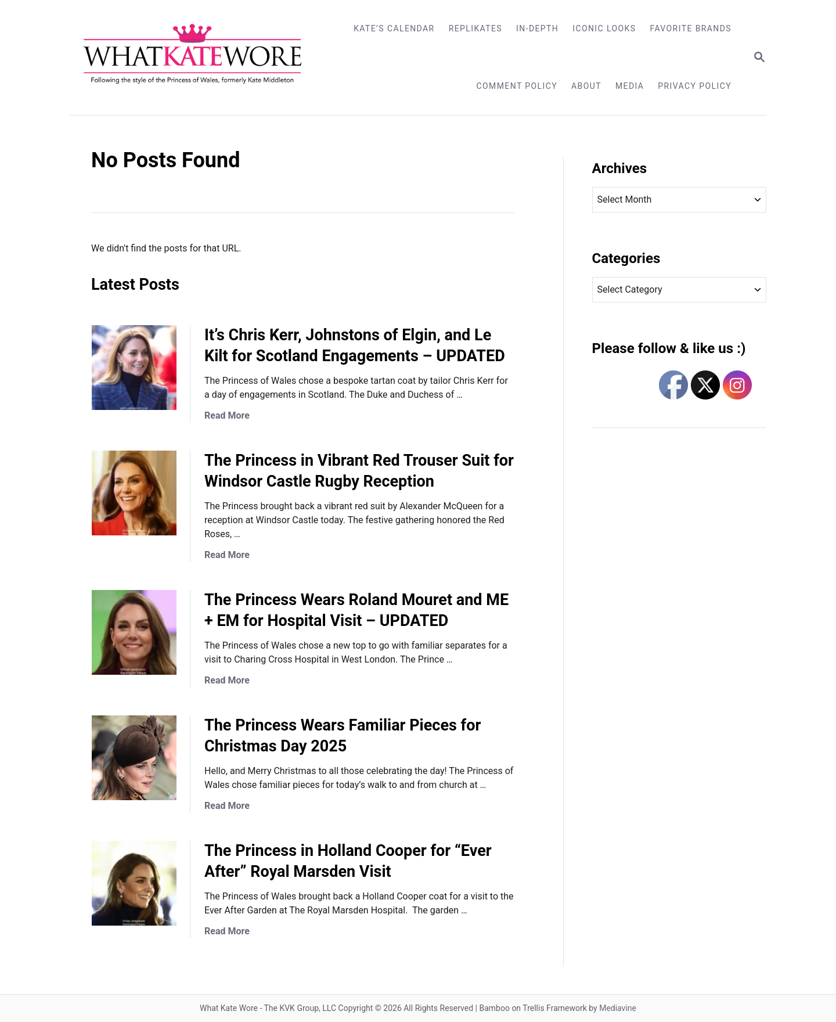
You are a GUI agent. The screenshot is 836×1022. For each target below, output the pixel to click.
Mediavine (617, 1008)
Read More (227, 415)
